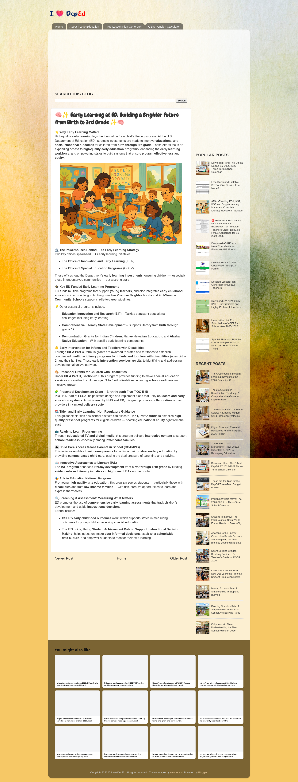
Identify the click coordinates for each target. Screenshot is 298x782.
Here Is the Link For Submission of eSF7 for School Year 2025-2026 (224, 323)
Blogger (202, 772)
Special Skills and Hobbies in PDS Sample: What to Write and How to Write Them (226, 344)
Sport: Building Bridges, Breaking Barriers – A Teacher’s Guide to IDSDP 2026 (225, 555)
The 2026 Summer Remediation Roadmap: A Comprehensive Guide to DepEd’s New (225, 394)
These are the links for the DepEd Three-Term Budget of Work (226, 484)
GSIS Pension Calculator (164, 26)
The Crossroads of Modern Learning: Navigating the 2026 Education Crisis (226, 377)
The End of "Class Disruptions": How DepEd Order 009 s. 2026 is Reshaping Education (225, 448)
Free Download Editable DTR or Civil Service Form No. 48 (226, 185)
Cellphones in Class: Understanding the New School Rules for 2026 (224, 627)
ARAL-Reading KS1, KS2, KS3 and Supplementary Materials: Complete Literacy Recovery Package (227, 206)
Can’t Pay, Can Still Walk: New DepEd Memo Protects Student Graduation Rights (226, 573)
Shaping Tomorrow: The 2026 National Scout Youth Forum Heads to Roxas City (226, 520)
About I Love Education (84, 26)
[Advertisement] (121, 59)
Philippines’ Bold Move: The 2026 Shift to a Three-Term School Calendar (226, 502)
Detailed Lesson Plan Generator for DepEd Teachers (223, 284)
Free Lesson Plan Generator (124, 26)
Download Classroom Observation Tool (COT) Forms (224, 265)
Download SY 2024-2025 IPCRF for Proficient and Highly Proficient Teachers (226, 304)
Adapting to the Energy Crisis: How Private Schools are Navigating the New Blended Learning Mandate (226, 538)
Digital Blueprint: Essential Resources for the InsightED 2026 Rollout (226, 430)
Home (59, 26)
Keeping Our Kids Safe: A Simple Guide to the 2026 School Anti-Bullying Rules (225, 609)
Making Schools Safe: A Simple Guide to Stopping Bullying (225, 591)
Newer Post (64, 558)
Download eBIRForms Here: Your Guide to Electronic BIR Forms (223, 246)
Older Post (178, 558)
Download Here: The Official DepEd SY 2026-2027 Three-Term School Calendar (227, 167)
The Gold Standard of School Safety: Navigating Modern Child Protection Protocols (227, 412)
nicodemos (176, 772)
